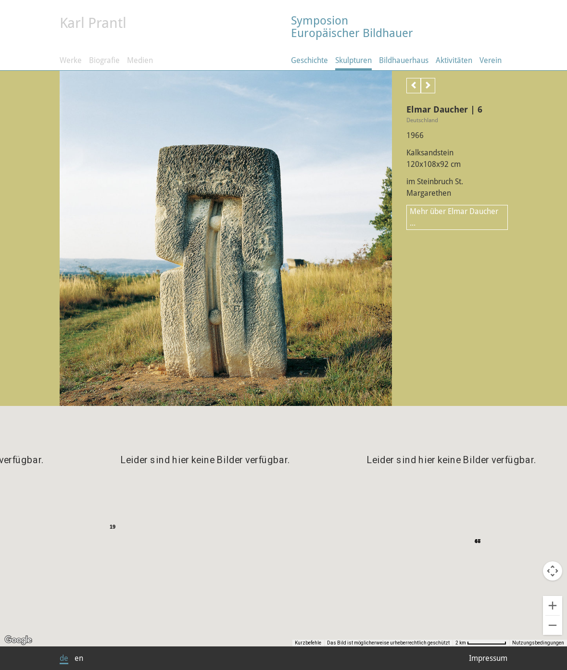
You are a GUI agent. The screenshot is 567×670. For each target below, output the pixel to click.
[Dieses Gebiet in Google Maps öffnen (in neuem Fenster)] (18, 640)
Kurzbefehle (327, 642)
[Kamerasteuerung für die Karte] (552, 571)
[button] (383, 525)
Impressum (488, 658)
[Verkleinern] (552, 625)
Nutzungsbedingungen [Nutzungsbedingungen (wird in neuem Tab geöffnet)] (538, 642)
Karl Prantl (93, 22)
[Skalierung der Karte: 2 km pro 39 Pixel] (490, 643)
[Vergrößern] (552, 605)
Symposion (399, 26)
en (79, 658)
